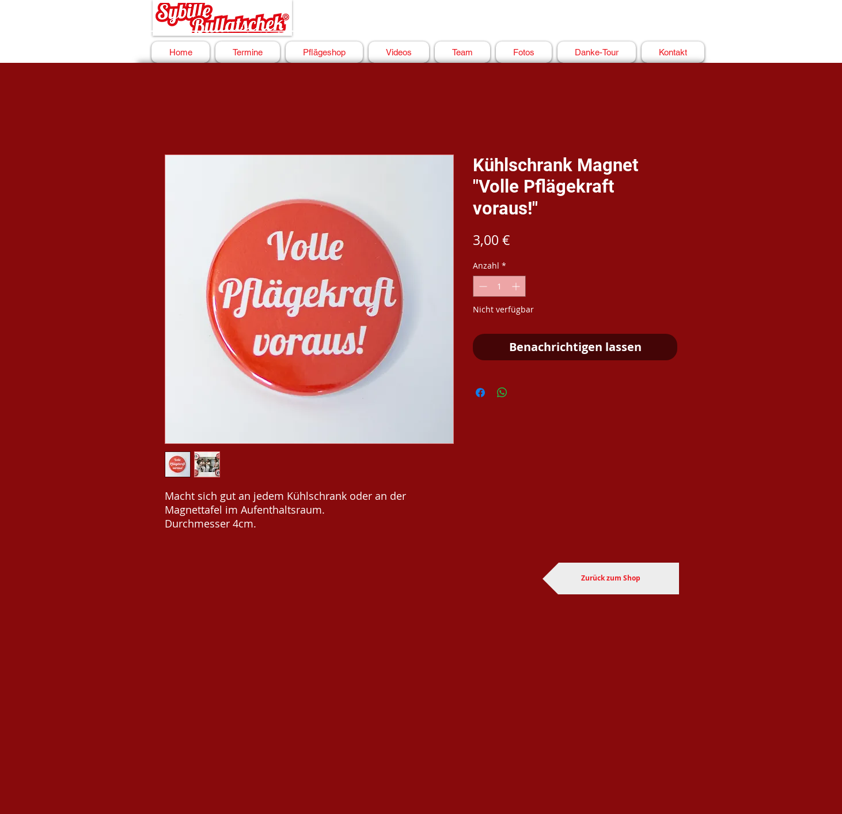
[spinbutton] (499, 286)
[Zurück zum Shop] (611, 578)
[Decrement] (482, 286)
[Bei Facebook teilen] (480, 393)
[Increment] (517, 286)
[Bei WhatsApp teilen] (502, 393)
